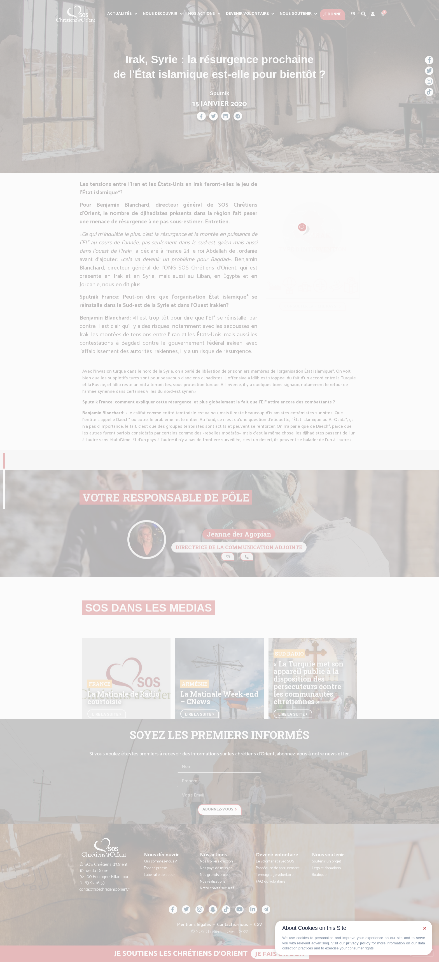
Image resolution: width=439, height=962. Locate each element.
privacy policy (358, 943)
